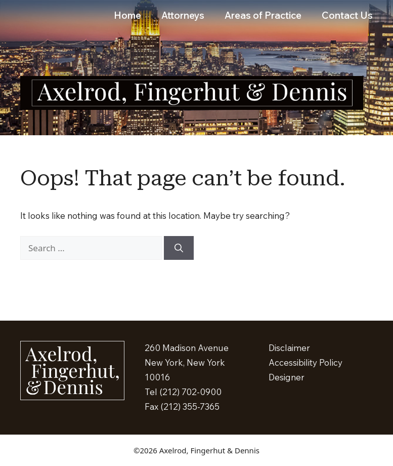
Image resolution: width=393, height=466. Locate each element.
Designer (286, 377)
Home (127, 15)
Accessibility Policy (305, 362)
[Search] (179, 248)
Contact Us (347, 15)
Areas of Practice (263, 15)
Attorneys (182, 15)
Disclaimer (289, 347)
